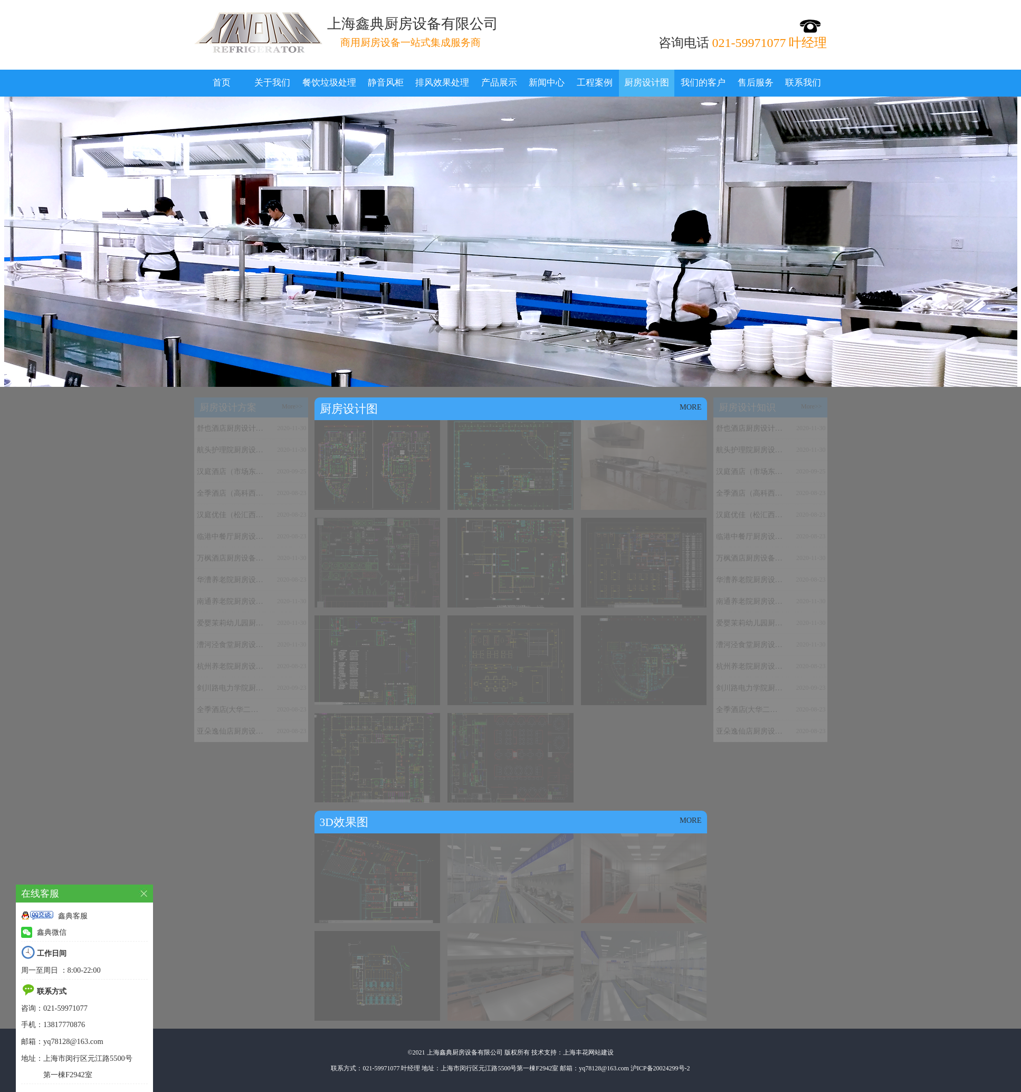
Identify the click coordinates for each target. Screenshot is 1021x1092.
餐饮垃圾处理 (329, 83)
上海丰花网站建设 (588, 1052)
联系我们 (803, 83)
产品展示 (499, 83)
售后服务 (756, 83)
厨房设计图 (646, 83)
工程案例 (595, 83)
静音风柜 (386, 83)
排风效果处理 (442, 83)
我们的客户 (703, 83)
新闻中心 (547, 83)
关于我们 (272, 83)
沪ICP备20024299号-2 (660, 1068)
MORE (691, 407)
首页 (222, 83)
